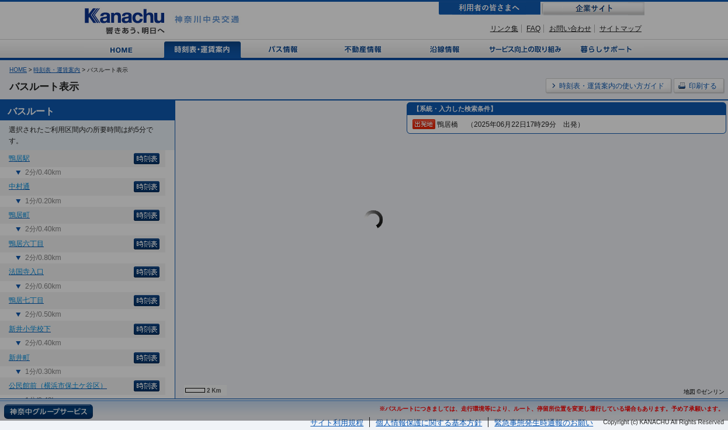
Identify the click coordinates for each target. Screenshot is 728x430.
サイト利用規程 (336, 422)
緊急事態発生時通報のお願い (543, 422)
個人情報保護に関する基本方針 (429, 422)
